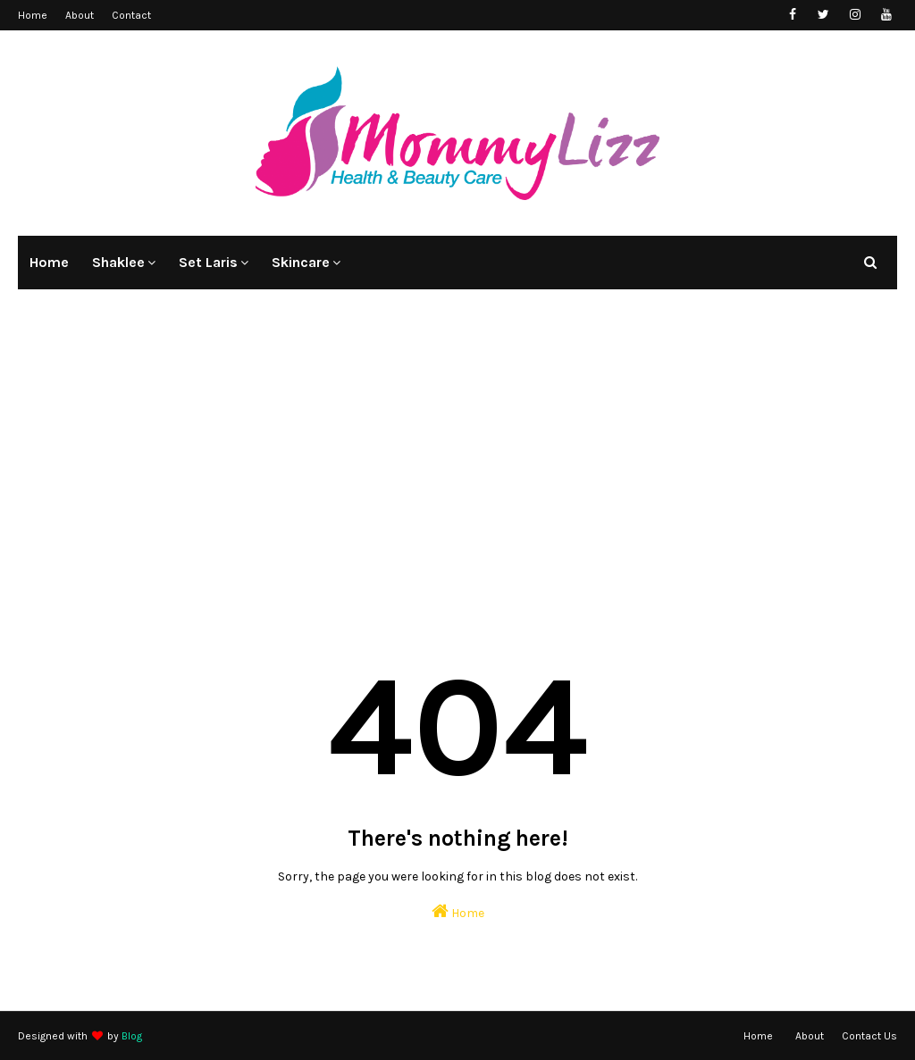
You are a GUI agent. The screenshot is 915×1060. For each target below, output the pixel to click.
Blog (132, 1036)
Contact (131, 15)
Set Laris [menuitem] (208, 262)
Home (32, 15)
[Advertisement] (457, 450)
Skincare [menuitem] (301, 262)
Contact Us (869, 1036)
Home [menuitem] (49, 262)
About (79, 15)
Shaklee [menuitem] (118, 262)
